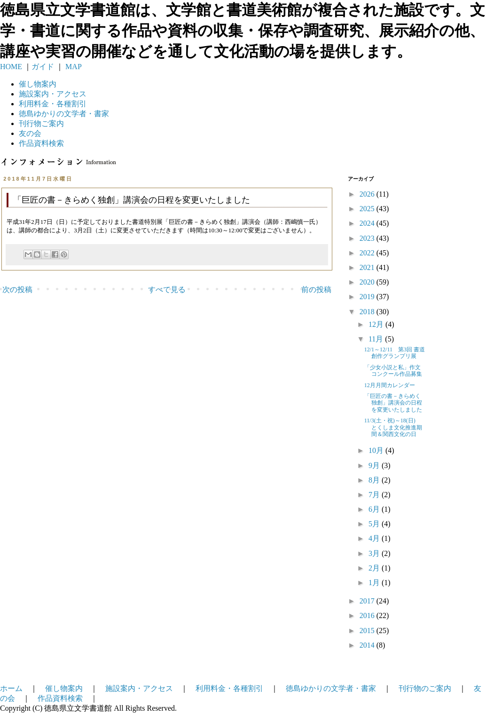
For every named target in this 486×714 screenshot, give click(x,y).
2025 (368, 209)
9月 (375, 465)
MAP (72, 67)
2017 (368, 601)
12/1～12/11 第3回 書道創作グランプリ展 (394, 352)
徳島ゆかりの (64, 114)
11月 (376, 339)
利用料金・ (52, 104)
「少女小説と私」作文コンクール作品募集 (393, 370)
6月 (375, 509)
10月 (376, 450)
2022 (368, 253)
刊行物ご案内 (41, 123)
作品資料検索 (41, 143)
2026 (368, 194)
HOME (11, 67)
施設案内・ (52, 94)
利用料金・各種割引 (229, 688)
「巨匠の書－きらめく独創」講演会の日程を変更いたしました (393, 403)
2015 (368, 631)
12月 (376, 324)
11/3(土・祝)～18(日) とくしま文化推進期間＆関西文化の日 (393, 427)
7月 (375, 495)
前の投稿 (316, 290)
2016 (368, 615)
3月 (375, 553)
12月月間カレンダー (389, 385)
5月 (375, 524)
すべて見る (167, 290)
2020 (368, 282)
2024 (368, 223)
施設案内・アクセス (139, 688)
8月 (375, 480)
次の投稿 (17, 290)
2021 (368, 267)
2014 (368, 645)
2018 (368, 312)
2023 (368, 238)
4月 (375, 538)
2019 (368, 297)
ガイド (42, 67)
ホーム (11, 688)
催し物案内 (37, 84)
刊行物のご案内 (425, 688)
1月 (375, 583)
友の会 (30, 133)
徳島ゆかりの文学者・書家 (331, 688)
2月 (375, 568)
